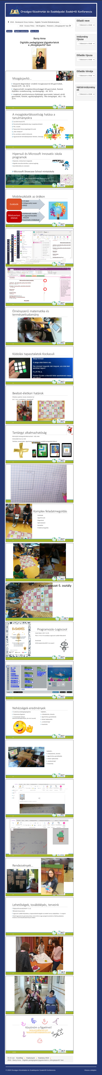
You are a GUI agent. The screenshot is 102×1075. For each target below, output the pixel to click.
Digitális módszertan (21, 31)
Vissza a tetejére (90, 1070)
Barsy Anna (34, 31)
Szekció (9, 31)
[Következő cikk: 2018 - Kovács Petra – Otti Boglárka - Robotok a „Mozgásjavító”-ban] (45, 26)
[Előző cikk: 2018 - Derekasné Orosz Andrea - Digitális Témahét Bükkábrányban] (33, 22)
